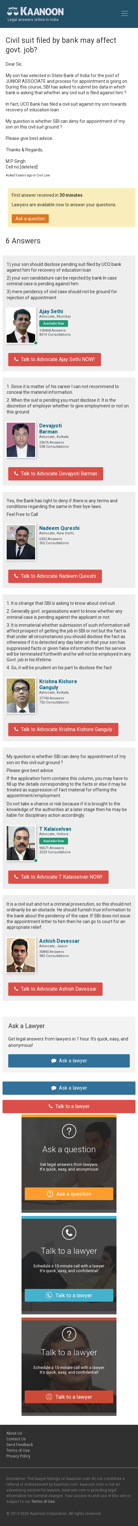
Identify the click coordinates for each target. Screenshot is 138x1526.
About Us (14, 1433)
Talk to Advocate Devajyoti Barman (55, 474)
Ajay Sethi (51, 311)
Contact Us (16, 1439)
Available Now (53, 323)
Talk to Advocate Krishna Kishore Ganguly (63, 729)
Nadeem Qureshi (59, 528)
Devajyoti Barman (50, 429)
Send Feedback (19, 1445)
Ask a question (30, 218)
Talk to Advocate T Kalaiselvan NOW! (58, 877)
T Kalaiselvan (55, 829)
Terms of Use (18, 1450)
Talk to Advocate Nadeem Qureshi (55, 576)
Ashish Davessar (59, 941)
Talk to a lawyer (69, 1106)
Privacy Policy (18, 1456)
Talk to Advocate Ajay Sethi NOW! (54, 359)
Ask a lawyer (69, 1061)
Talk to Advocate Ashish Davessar (55, 989)
